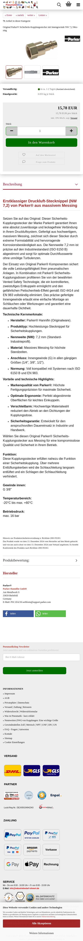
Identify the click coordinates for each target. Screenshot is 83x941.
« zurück (20, 15)
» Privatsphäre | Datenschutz (16, 702)
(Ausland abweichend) (65, 89)
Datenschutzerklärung (48, 917)
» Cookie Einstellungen (14, 742)
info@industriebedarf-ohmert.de (24, 888)
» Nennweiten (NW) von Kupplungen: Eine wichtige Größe (30, 720)
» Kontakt (7, 733)
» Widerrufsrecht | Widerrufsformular (20, 711)
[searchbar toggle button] (59, 5)
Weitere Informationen (41, 933)
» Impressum (9, 693)
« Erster (8, 15)
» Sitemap (7, 738)
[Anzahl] (41, 131)
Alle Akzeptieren (41, 923)
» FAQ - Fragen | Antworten (16, 729)
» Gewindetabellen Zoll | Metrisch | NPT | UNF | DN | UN (30, 724)
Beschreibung (12, 184)
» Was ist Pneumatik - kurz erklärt (18, 716)
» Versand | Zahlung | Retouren (17, 707)
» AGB (6, 698)
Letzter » (43, 15)
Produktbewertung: (16, 560)
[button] (11, 131)
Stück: (9, 124)
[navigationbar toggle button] (78, 5)
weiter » (31, 15)
